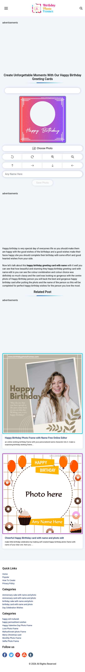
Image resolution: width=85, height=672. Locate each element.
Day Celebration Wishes (12, 607)
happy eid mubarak (10, 619)
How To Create (8, 580)
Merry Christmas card (11, 635)
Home (5, 574)
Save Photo (42, 182)
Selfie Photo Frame (10, 641)
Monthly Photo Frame (11, 638)
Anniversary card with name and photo (19, 598)
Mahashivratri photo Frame (14, 632)
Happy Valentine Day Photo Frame (17, 625)
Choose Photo (42, 90)
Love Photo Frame (10, 628)
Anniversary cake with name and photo (19, 595)
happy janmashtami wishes (14, 622)
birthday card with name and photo (17, 604)
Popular (5, 577)
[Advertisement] (42, 49)
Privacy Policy (8, 583)
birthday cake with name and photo (17, 601)
